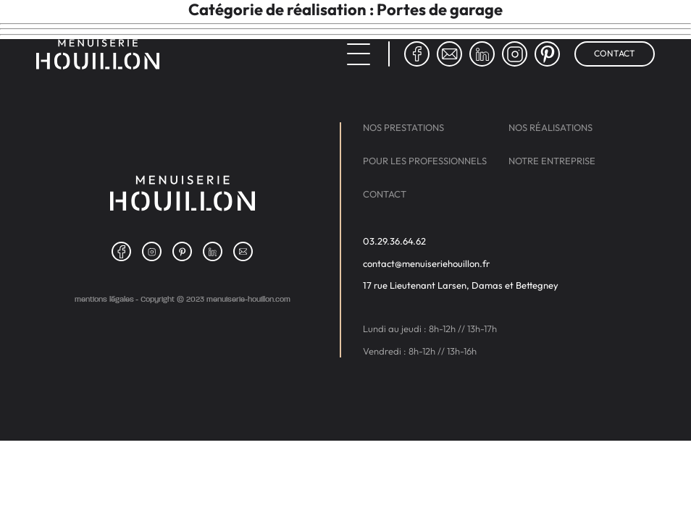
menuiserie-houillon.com (248, 299)
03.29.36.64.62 (394, 241)
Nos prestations (403, 127)
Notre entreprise (551, 161)
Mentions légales (104, 299)
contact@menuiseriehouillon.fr (426, 263)
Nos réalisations (550, 127)
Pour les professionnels (425, 161)
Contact (614, 53)
